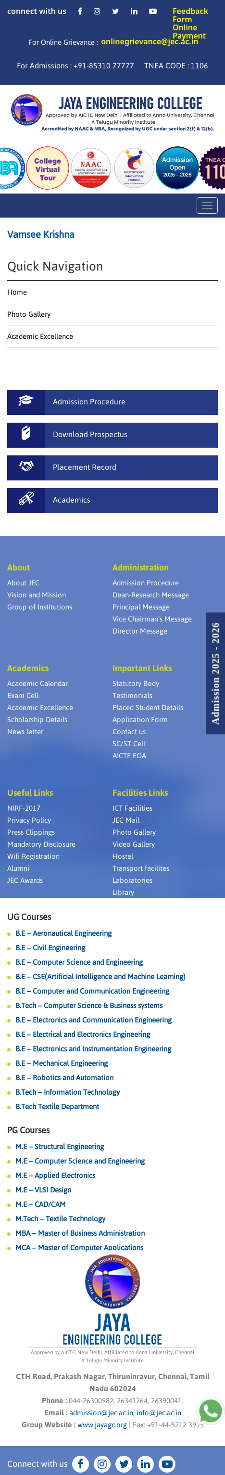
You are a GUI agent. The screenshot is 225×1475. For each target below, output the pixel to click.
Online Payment (189, 31)
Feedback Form (190, 15)
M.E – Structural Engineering (59, 1146)
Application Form (140, 719)
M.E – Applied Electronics (55, 1175)
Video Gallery (133, 844)
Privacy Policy (29, 820)
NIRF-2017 (23, 808)
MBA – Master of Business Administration (80, 1233)
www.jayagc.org (102, 1425)
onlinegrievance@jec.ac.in (149, 41)
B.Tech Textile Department (57, 1106)
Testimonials (132, 695)
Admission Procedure (145, 583)
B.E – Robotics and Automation (64, 1078)
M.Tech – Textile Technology (60, 1219)
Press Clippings (31, 832)
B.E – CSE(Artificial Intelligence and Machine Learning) (100, 976)
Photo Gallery (28, 314)
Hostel (122, 856)
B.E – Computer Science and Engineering (79, 962)
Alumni (18, 868)
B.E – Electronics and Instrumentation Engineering (93, 1049)
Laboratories (132, 880)
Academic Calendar (37, 683)
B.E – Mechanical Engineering (61, 1063)
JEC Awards (25, 880)
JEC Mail (125, 820)
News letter (25, 731)
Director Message (139, 631)
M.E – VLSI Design (43, 1190)
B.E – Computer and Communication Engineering (92, 991)
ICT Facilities (132, 808)
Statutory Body (135, 683)
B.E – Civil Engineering (50, 948)
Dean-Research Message (150, 595)
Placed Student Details (147, 707)
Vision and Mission (36, 595)
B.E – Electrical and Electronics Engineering (82, 1034)
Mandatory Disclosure (41, 844)
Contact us (129, 731)
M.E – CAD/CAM (40, 1204)
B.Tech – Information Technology (67, 1092)
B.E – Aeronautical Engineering (63, 933)
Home (17, 292)
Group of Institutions (39, 607)
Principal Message (141, 607)
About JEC (23, 583)
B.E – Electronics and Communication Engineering (93, 1020)
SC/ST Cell (128, 743)
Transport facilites (140, 868)
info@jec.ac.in (158, 1413)
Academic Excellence (40, 336)
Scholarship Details (37, 719)
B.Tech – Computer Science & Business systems (88, 1005)
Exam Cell (22, 695)
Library (123, 892)
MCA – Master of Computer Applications (79, 1247)
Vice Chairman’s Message (152, 619)
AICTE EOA (129, 755)
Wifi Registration (33, 856)
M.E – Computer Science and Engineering (80, 1161)
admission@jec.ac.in (101, 1413)
